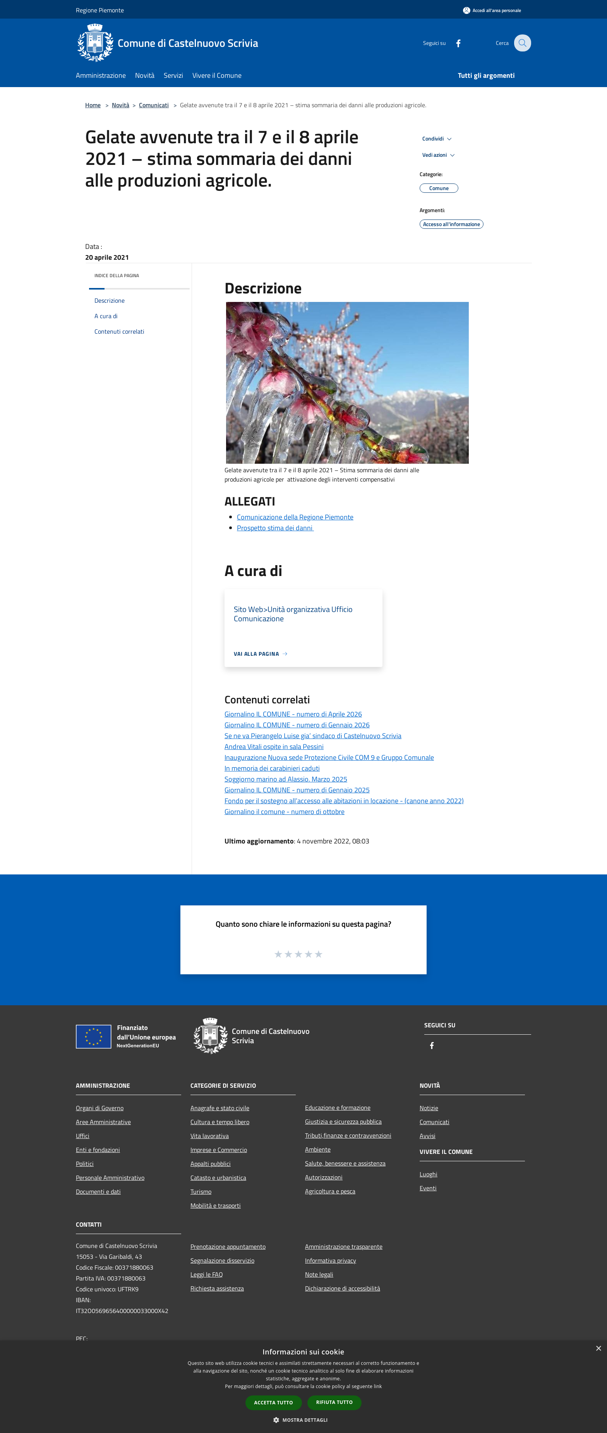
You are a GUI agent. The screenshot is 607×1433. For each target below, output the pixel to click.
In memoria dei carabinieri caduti (272, 768)
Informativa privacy (330, 1260)
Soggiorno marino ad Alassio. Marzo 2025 (286, 779)
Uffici (82, 1135)
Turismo (200, 1191)
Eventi (428, 1188)
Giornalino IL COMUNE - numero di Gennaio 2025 (297, 790)
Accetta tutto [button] (273, 1402)
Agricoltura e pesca (330, 1191)
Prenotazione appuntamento (228, 1246)
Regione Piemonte (100, 10)
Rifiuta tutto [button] (334, 1402)
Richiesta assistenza (217, 1288)
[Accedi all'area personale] (492, 10)
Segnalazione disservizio (222, 1260)
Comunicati (154, 105)
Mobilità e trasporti (215, 1205)
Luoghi (428, 1174)
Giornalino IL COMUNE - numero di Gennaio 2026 (297, 725)
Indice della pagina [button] (116, 275)
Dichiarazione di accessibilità (342, 1288)
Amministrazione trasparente (343, 1246)
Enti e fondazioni (98, 1149)
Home (93, 105)
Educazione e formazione (337, 1107)
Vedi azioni (439, 155)
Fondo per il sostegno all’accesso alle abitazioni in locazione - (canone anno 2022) (344, 800)
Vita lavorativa (209, 1135)
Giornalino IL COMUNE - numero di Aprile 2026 (293, 714)
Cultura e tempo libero (219, 1121)
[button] (303, 1420)
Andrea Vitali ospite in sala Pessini (274, 746)
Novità (120, 105)
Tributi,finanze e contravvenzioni (348, 1135)
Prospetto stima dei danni (275, 528)
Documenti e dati (98, 1191)
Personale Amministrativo (110, 1177)
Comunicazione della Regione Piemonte (295, 517)
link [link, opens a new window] (378, 1386)
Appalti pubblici (210, 1163)
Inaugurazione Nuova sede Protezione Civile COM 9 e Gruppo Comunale (329, 757)
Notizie (429, 1107)
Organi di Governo (99, 1107)
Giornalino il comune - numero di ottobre (285, 811)
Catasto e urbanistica (218, 1177)
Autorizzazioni (324, 1177)
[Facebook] (453, 43)
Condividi (438, 139)
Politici (85, 1163)
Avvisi (428, 1135)
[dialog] (303, 1386)
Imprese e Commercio (218, 1149)
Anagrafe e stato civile (219, 1107)
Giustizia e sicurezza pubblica (343, 1121)
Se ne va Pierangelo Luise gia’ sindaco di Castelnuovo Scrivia (313, 735)
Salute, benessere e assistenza (345, 1163)
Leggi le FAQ (206, 1274)
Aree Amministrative (103, 1121)
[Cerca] (522, 43)
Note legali (319, 1274)
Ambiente (318, 1149)
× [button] (598, 1349)
